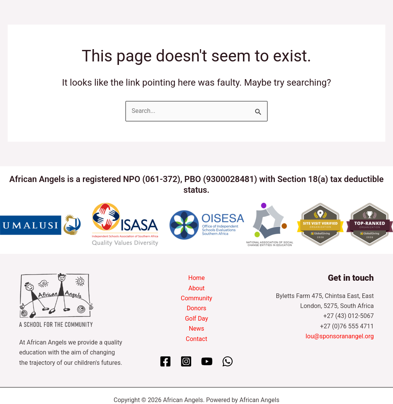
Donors (196, 308)
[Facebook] (165, 361)
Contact (196, 339)
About (196, 288)
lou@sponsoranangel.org (339, 336)
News (196, 328)
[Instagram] (186, 361)
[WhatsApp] (227, 361)
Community (196, 298)
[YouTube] (207, 361)
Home (196, 277)
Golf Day (196, 318)
